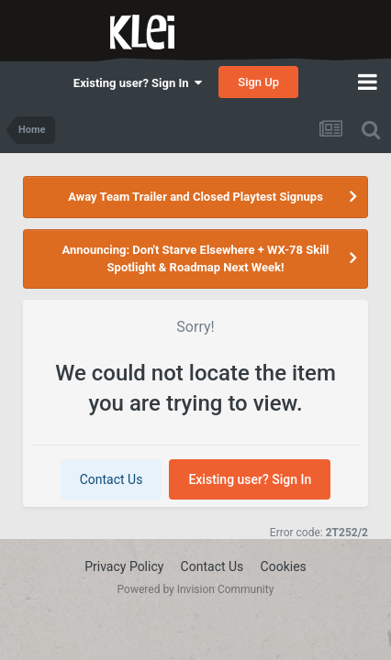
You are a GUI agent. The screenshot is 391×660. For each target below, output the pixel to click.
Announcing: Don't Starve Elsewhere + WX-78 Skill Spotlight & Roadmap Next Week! (196, 259)
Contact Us (111, 479)
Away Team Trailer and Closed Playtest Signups (195, 197)
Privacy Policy (123, 566)
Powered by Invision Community (195, 589)
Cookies (284, 566)
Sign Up (258, 82)
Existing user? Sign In (137, 83)
